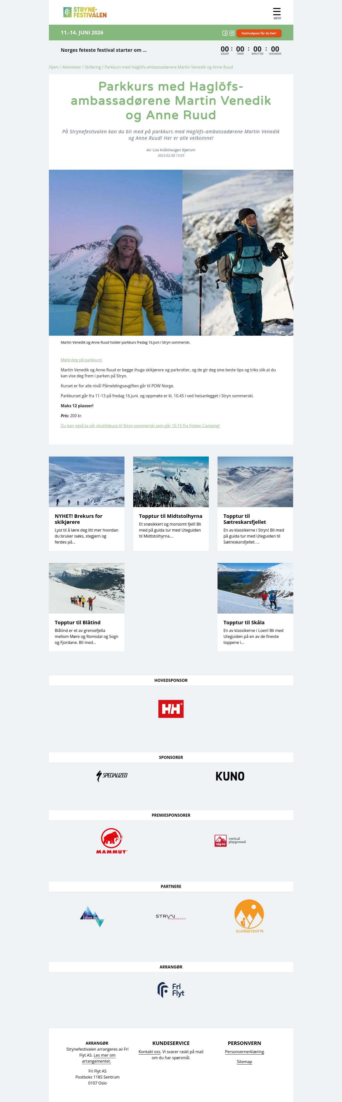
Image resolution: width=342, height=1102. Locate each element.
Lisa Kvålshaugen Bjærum (174, 150)
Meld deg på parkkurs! (81, 360)
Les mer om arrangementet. (98, 1058)
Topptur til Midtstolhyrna (171, 516)
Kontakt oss (149, 1051)
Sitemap (244, 1061)
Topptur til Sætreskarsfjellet (245, 519)
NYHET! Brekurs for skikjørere (79, 519)
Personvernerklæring (244, 1051)
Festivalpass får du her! (258, 33)
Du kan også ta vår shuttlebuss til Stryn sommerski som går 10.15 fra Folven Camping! (140, 425)
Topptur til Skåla (244, 622)
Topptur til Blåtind (78, 622)
